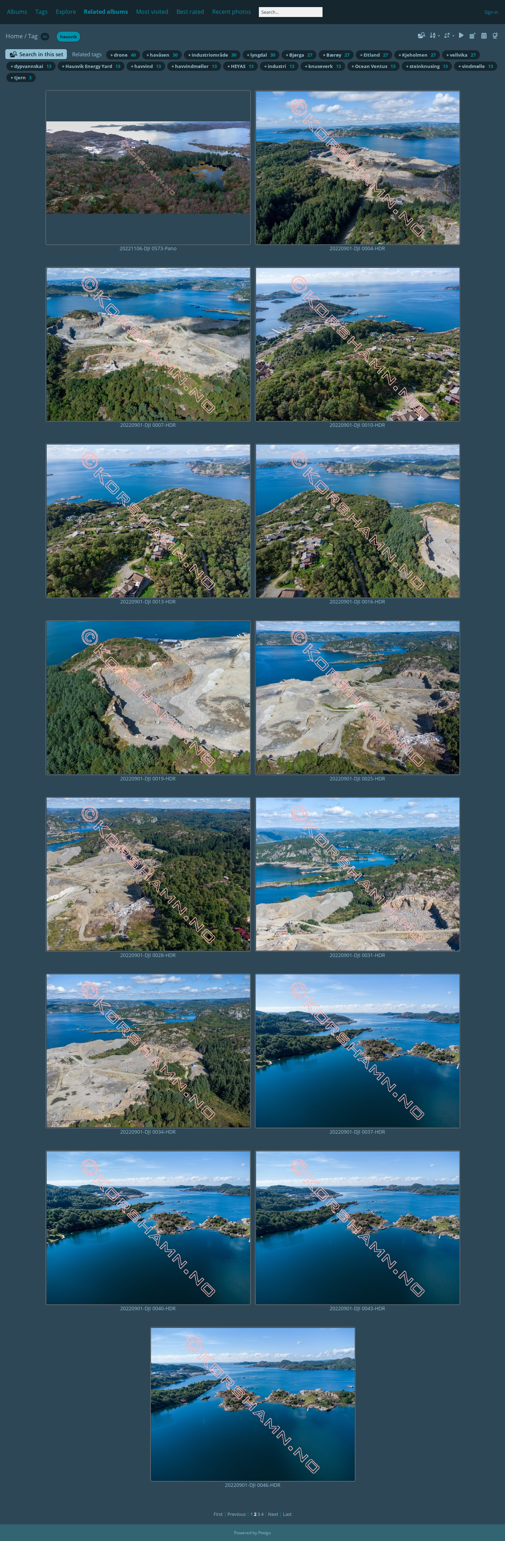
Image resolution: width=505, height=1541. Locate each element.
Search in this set (41, 54)
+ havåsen (162, 55)
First (218, 1514)
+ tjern (21, 77)
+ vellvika (461, 55)
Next (273, 1514)
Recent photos (231, 12)
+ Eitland (374, 55)
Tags (41, 12)
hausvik (68, 37)
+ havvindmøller (194, 66)
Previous (236, 1514)
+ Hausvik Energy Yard (91, 66)
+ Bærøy (336, 55)
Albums (17, 12)
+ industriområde (212, 55)
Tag (32, 36)
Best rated (190, 12)
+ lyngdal (261, 55)
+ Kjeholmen (417, 55)
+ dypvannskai (31, 66)
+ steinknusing (427, 66)
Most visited (152, 12)
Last (287, 1514)
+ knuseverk (323, 66)
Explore (66, 12)
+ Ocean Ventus (373, 66)
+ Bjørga (299, 55)
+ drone (123, 55)
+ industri (279, 66)
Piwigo (264, 1533)
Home (14, 36)
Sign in (491, 12)
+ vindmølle (475, 66)
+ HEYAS (240, 66)
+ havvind (146, 66)
